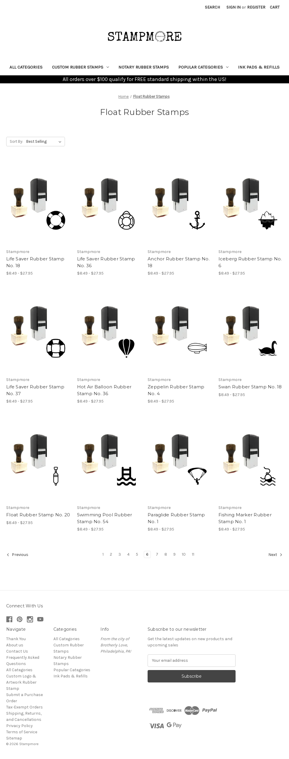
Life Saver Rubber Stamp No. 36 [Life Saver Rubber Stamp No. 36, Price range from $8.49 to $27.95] (106, 262)
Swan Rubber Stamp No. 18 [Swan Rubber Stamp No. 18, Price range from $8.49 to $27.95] (250, 387)
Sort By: (16, 141)
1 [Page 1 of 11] (103, 554)
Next (275, 555)
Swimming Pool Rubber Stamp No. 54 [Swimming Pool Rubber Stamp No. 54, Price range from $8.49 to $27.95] (104, 518)
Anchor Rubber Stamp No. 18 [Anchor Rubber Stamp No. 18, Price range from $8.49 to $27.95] (179, 262)
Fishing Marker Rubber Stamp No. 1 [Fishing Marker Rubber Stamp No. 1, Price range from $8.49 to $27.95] (245, 518)
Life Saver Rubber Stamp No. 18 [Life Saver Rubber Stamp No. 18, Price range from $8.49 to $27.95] (35, 262)
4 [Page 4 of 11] (128, 554)
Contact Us (17, 651)
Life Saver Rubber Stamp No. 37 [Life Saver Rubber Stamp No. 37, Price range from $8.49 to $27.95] (35, 390)
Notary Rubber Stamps (143, 67)
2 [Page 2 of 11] (111, 554)
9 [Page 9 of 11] (174, 554)
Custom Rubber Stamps (80, 67)
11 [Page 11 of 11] (193, 554)
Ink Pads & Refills (259, 67)
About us (14, 645)
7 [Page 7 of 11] (157, 554)
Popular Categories (203, 67)
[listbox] (45, 141)
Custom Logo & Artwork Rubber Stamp (21, 682)
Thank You (16, 638)
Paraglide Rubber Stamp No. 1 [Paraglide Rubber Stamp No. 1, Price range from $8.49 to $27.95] (176, 518)
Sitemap (14, 738)
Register (256, 7)
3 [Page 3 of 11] (119, 554)
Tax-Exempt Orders (24, 707)
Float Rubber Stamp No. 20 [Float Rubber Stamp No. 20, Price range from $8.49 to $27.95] (38, 515)
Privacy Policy (19, 725)
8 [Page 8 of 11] (165, 554)
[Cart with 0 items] (275, 7)
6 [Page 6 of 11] (147, 554)
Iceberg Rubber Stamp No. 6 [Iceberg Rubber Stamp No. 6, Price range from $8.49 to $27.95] (250, 262)
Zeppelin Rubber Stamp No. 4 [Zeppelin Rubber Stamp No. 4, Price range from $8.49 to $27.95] (176, 390)
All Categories (26, 67)
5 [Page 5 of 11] (137, 554)
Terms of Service (21, 731)
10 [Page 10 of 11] (184, 554)
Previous (17, 555)
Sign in (233, 7)
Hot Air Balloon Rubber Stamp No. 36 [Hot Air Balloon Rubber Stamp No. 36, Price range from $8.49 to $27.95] (104, 390)
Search (212, 7)
